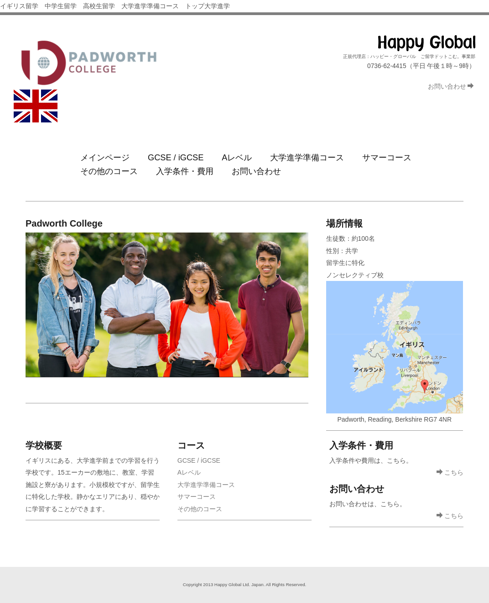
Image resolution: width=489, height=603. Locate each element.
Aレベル (237, 158)
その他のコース (109, 174)
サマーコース (386, 158)
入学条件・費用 (184, 174)
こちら (450, 476)
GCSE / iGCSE (175, 158)
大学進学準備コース (307, 158)
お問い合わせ (451, 86)
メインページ (105, 158)
